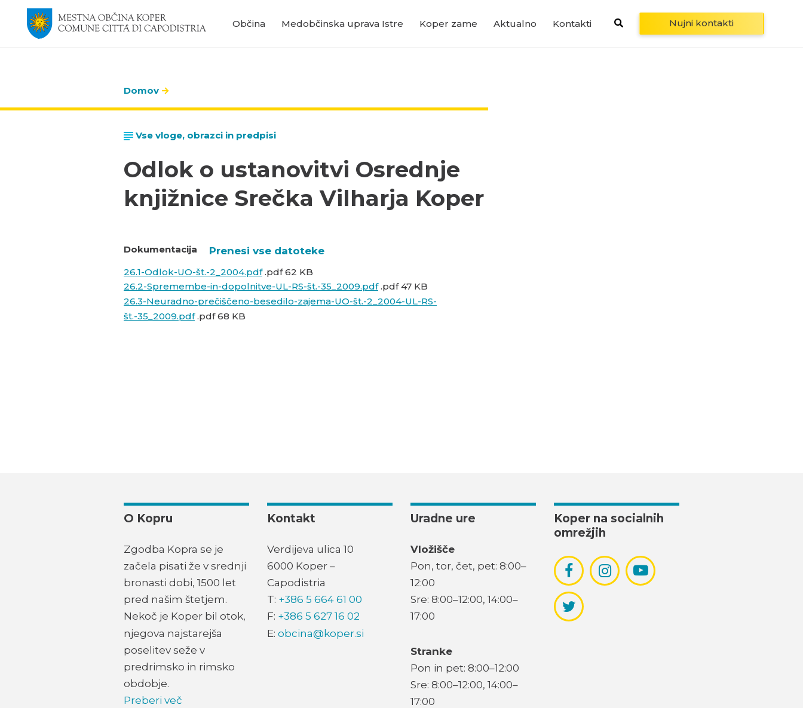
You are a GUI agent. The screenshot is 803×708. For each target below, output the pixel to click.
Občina (248, 23)
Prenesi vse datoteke (266, 251)
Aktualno (515, 23)
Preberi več (153, 700)
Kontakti (572, 23)
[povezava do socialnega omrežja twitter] (569, 606)
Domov (141, 90)
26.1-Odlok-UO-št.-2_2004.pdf (193, 272)
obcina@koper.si (321, 633)
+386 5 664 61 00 (320, 599)
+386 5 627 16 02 (319, 616)
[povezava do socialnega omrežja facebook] (569, 570)
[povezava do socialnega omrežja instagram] (605, 570)
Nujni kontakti (701, 23)
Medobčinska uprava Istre (342, 23)
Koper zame (448, 23)
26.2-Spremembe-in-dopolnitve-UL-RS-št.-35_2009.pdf (251, 286)
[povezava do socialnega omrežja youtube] (640, 570)
